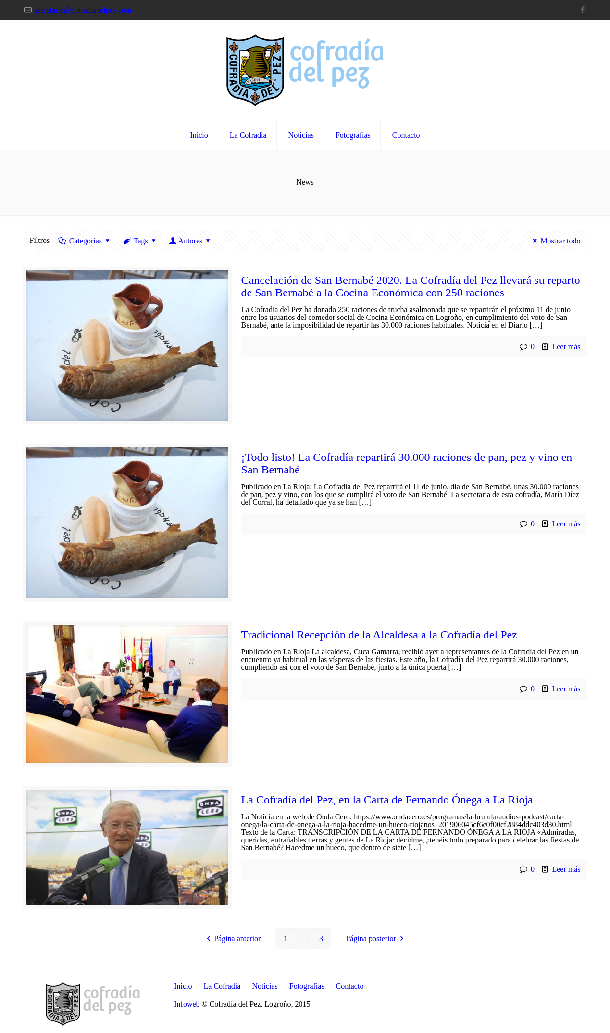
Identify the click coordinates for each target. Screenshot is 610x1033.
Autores (190, 241)
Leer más (566, 347)
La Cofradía (222, 986)
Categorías (84, 241)
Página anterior (232, 938)
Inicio (183, 986)
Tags (140, 241)
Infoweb (186, 1004)
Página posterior (376, 938)
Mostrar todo (555, 241)
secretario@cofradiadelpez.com (83, 10)
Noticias (264, 986)
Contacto (350, 986)
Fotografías (306, 986)
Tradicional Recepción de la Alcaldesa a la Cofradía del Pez (379, 634)
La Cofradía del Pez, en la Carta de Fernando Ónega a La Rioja (387, 799)
